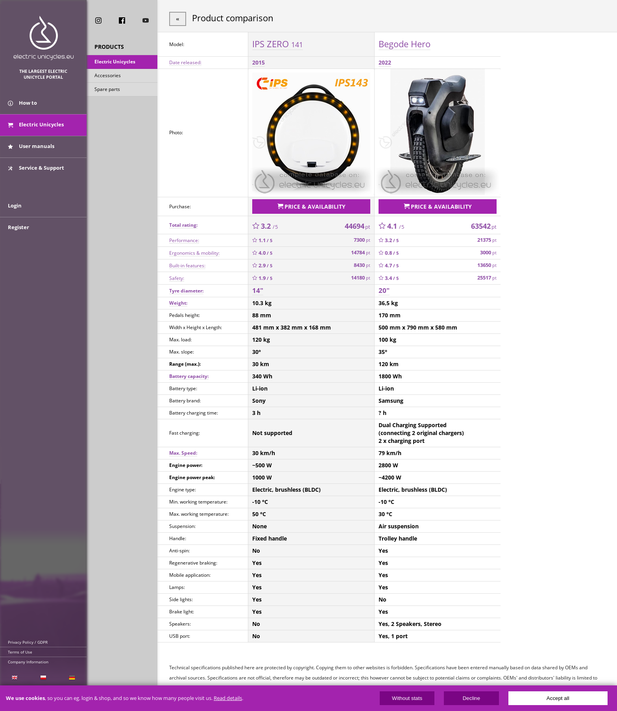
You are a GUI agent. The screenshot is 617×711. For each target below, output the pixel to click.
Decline (471, 698)
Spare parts (107, 90)
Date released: (185, 62)
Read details (228, 698)
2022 (385, 61)
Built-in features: (187, 264)
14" (257, 288)
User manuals (31, 148)
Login (15, 211)
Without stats (407, 698)
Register (18, 233)
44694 (357, 224)
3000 (488, 251)
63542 (484, 224)
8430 (362, 263)
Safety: (176, 276)
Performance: (184, 238)
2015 (258, 61)
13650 (487, 263)
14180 (360, 276)
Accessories (107, 76)
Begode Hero (404, 43)
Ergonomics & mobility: (194, 251)
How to (22, 105)
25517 (487, 276)
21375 (487, 238)
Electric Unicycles (114, 62)
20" (384, 288)
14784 (360, 251)
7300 (362, 238)
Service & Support (36, 170)
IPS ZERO (277, 43)
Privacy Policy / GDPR (28, 642)
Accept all (558, 698)
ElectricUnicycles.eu (43, 38)
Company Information (28, 662)
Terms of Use (20, 652)
